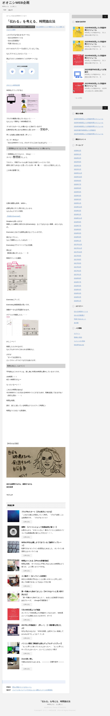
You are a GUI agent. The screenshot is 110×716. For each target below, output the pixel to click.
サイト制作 (59, 27)
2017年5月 (77, 263)
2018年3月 (77, 237)
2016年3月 (77, 293)
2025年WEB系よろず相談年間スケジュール (88, 123)
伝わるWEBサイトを (42, 27)
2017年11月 (78, 248)
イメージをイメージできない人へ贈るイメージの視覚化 (32, 690)
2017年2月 (77, 271)
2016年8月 (77, 278)
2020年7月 (77, 184)
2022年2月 (77, 165)
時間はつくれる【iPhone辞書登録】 (35, 561)
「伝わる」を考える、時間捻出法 (55, 701)
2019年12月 (78, 207)
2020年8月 (77, 180)
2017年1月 (77, 274)
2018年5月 (77, 233)
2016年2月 (77, 297)
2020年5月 (77, 192)
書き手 (10, 10)
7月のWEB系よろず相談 (30, 610)
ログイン (77, 333)
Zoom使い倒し (27, 659)
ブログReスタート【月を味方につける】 (37, 512)
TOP (4, 10)
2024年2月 (77, 158)
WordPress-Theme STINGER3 (55, 707)
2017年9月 (77, 256)
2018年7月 (77, 226)
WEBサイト (51, 27)
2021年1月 (77, 169)
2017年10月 (78, 252)
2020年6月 (77, 188)
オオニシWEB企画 (15, 2)
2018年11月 (78, 218)
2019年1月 (77, 214)
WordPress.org (79, 345)
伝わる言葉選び (79, 315)
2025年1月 (77, 154)
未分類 (76, 323)
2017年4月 (77, 267)
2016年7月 (77, 282)
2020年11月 (78, 173)
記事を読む (27, 522)
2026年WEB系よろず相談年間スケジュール (88, 119)
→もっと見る (78, 98)
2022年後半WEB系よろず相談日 (85, 130)
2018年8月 (77, 222)
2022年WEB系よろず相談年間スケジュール (88, 134)
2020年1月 (77, 203)
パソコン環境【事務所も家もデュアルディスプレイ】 (42, 643)
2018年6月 (77, 229)
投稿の (78, 337)
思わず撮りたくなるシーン (22, 687)
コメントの (79, 341)
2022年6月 (77, 162)
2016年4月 (77, 289)
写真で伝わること (80, 319)
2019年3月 (77, 211)
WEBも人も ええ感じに (55, 704)
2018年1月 (77, 241)
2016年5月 (77, 286)
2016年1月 (77, 301)
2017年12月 (78, 244)
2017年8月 (77, 259)
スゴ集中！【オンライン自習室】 (34, 576)
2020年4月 (77, 195)
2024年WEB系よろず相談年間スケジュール (88, 126)
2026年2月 (77, 150)
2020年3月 (77, 199)
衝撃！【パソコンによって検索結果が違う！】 (39, 527)
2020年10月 (78, 177)
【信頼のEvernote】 (13, 216)
